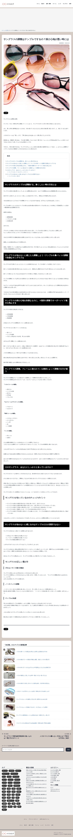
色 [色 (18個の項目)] (9, 803)
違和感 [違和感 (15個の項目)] (4, 806)
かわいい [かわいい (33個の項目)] (18, 770)
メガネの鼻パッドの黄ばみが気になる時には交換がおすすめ (25, 651)
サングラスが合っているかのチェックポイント (18, 172)
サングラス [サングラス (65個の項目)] (16, 776)
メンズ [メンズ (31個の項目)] (10, 782)
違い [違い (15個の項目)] (19, 803)
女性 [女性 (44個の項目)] (14, 791)
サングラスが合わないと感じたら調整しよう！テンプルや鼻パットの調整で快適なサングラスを (31, 163)
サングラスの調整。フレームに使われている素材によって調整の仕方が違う (26, 168)
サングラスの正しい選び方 (14, 176)
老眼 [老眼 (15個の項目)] (17, 800)
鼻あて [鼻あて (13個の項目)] (4, 809)
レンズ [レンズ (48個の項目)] (4, 785)
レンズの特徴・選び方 (55, 780)
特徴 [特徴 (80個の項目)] (4, 797)
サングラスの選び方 (54, 771)
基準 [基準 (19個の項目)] (4, 791)
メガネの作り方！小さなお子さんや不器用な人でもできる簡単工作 (27, 667)
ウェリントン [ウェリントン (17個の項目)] (6, 773)
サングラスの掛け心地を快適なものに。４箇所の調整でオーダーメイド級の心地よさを (29, 165)
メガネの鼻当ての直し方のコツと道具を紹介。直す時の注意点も (26, 683)
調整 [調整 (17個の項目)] (14, 803)
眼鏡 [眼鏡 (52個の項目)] (4, 800)
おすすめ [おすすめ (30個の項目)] (12, 770)
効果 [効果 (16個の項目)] (4, 788)
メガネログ (61, 834)
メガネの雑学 (53, 778)
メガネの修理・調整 (54, 775)
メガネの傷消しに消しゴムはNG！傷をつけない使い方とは (25, 675)
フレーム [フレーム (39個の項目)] (11, 779)
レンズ (59, 3)
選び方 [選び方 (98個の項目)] (10, 806)
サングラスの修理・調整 (55, 770)
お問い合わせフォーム (55, 790)
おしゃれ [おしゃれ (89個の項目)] (5, 770)
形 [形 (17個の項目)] (13, 794)
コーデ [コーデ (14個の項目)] (9, 776)
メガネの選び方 (53, 777)
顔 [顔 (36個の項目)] (15, 806)
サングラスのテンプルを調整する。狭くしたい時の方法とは (22, 161)
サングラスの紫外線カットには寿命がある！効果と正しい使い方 (26, 715)
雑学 (70, 3)
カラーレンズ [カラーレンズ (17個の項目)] (14, 773)
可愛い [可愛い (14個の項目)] (19, 788)
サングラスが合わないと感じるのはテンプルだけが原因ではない (23, 174)
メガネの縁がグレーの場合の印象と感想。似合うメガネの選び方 (26, 659)
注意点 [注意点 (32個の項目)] (18, 794)
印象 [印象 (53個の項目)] (9, 788)
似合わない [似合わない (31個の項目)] (17, 785)
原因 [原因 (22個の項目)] (14, 788)
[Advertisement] (36, 18)
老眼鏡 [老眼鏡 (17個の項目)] (4, 803)
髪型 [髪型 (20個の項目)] (19, 806)
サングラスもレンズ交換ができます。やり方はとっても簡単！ (26, 707)
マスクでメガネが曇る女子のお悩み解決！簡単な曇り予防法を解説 (27, 723)
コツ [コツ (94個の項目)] (4, 776)
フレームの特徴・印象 (55, 773)
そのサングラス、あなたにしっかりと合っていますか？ (21, 170)
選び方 (42, 3)
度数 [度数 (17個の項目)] (9, 794)
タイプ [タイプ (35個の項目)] (4, 779)
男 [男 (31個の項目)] (13, 797)
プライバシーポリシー (55, 789)
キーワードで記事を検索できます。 (11, 745)
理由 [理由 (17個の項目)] (9, 797)
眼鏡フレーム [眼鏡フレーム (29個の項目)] (11, 800)
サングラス (65, 3)
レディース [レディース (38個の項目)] (17, 782)
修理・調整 (48, 3)
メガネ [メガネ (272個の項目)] (4, 782)
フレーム (54, 3)
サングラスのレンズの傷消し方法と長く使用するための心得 (25, 699)
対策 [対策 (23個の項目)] (4, 794)
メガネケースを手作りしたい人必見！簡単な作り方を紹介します (26, 691)
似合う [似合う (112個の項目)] (10, 785)
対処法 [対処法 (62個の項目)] (19, 791)
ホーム (38, 3)
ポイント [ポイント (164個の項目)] (17, 779)
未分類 (7, 30)
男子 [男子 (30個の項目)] (18, 797)
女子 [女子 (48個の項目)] (9, 791)
